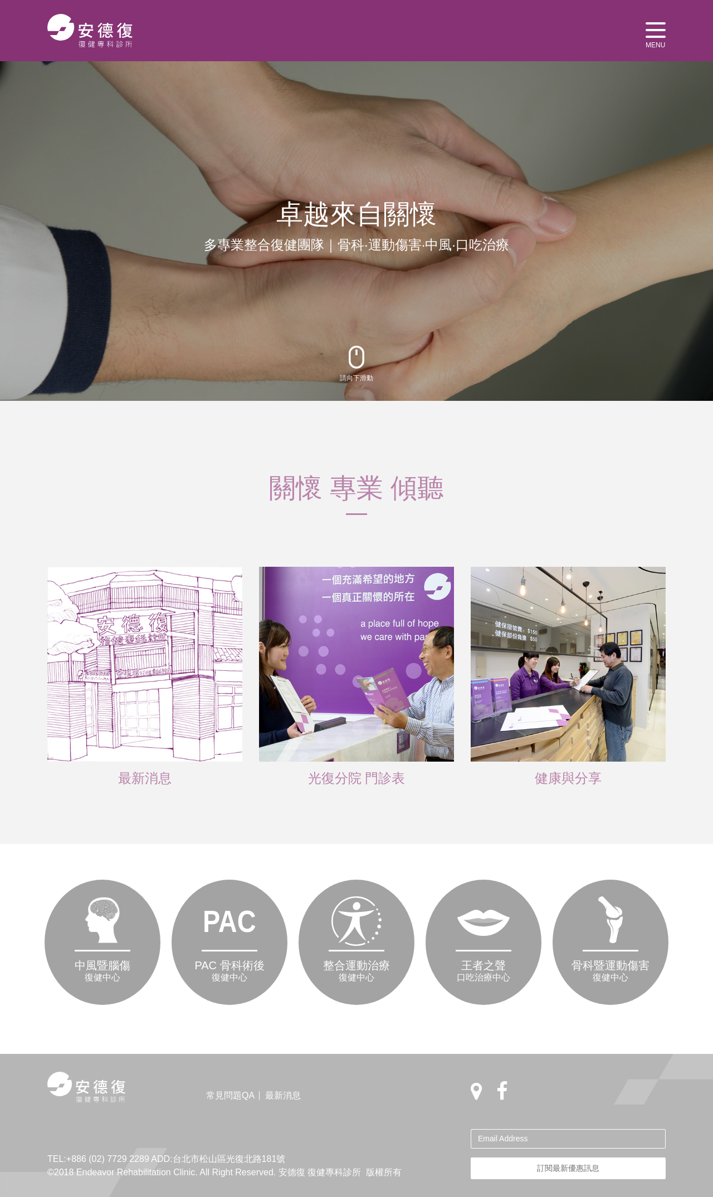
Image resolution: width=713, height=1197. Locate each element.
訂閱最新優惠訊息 (568, 1168)
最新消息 (283, 1095)
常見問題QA (230, 1095)
